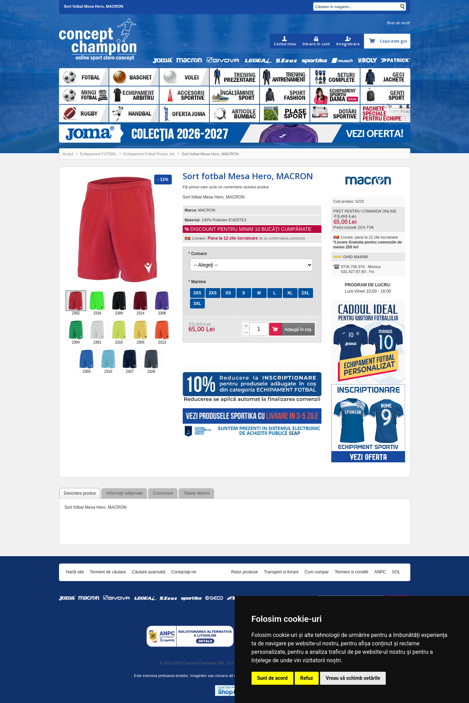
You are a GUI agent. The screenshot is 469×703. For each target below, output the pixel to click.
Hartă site (75, 571)
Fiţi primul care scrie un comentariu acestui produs (226, 187)
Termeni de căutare (108, 571)
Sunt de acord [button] (272, 678)
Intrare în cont (316, 43)
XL (290, 293)
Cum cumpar (317, 571)
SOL (396, 571)
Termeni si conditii (351, 571)
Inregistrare (348, 43)
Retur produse (244, 571)
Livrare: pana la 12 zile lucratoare (369, 237)
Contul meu (285, 43)
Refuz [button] (306, 678)
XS (228, 293)
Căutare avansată (148, 571)
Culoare (197, 253)
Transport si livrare (281, 571)
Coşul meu (373, 41)
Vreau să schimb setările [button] (353, 678)
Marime (197, 281)
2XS (213, 293)
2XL (305, 293)
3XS (197, 293)
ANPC (380, 571)
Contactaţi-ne (183, 571)
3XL (197, 303)
